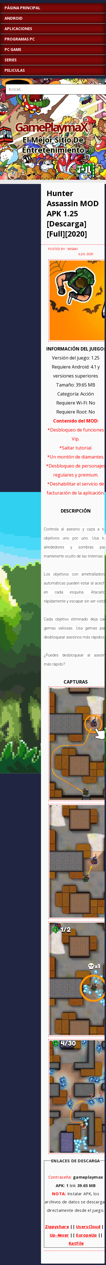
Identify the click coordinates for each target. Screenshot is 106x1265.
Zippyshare (57, 1226)
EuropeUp (86, 1235)
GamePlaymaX (51, 127)
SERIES (11, 59)
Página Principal (22, 7)
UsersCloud (88, 1226)
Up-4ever (59, 1235)
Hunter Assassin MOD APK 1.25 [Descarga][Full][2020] (73, 213)
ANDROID (14, 18)
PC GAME (13, 49)
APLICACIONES (18, 28)
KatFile (76, 1243)
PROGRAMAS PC (20, 39)
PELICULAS (15, 70)
